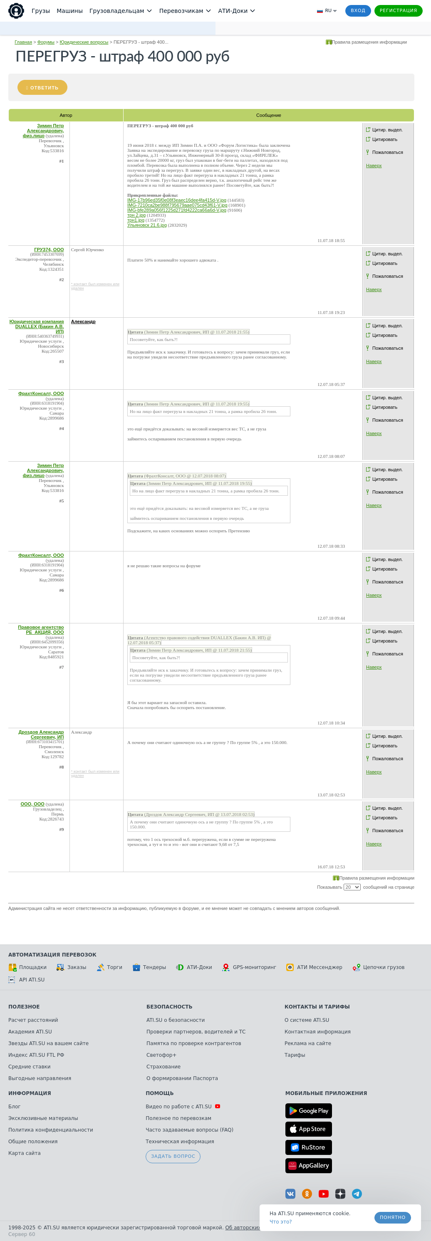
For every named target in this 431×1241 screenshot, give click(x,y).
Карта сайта (24, 1153)
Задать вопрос (173, 1156)
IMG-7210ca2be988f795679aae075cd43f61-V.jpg (177, 205)
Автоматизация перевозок (52, 955)
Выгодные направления (39, 1078)
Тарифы (295, 1055)
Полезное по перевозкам (178, 1118)
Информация (29, 1093)
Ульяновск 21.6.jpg (147, 224)
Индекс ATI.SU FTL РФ (36, 1055)
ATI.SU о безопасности (175, 1020)
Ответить (44, 87)
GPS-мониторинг (249, 967)
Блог (14, 1107)
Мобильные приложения (326, 1093)
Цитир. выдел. (387, 129)
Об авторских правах (253, 1228)
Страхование (163, 1067)
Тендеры (149, 967)
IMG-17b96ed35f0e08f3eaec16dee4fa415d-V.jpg (176, 200)
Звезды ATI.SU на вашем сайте (48, 1043)
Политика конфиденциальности (50, 1130)
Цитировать (384, 139)
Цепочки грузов (378, 967)
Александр (83, 321)
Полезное (24, 1007)
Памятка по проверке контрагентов (193, 1043)
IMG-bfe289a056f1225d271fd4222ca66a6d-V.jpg (176, 210)
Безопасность (169, 1007)
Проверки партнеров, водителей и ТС (195, 1032)
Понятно (393, 1217)
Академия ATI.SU (30, 1032)
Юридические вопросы (84, 42)
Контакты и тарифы (317, 1007)
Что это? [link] (281, 1222)
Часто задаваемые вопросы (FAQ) (189, 1130)
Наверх (373, 165)
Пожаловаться (387, 152)
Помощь (159, 1093)
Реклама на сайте (308, 1043)
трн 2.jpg (136, 215)
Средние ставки (29, 1067)
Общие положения (32, 1142)
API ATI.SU (26, 979)
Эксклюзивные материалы (43, 1118)
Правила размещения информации (369, 42)
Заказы (72, 967)
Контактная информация (318, 1032)
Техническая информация (180, 1142)
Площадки (27, 967)
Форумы (45, 42)
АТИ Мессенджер (314, 967)
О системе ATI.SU (307, 1020)
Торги (109, 967)
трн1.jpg (135, 220)
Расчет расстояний (33, 1020)
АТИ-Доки (194, 967)
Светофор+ (161, 1055)
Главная (23, 42)
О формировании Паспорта (182, 1078)
